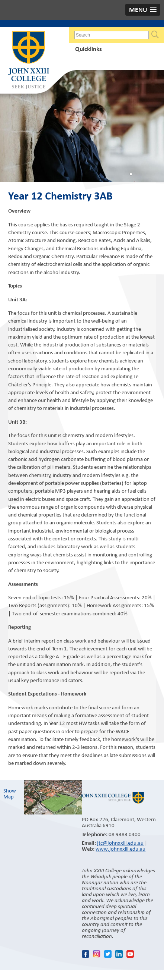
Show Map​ (9, 794)
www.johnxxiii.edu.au (120, 849)
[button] (142, 10)
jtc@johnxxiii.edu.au (120, 843)
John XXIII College (28, 61)
